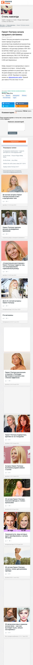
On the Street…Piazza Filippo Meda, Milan (13, 156)
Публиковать (12, 133)
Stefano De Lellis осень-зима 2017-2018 (14, 163)
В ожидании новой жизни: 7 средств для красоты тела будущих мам (13, 151)
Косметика (6, 97)
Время (8, 95)
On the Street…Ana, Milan (10, 160)
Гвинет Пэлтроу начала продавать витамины (14, 91)
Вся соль (2, 25)
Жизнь (24, 95)
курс (14, 97)
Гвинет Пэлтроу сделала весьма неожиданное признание (12, 229)
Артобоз (5, 205)
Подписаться (14, 141)
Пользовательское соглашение (12, 171)
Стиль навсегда (10, 16)
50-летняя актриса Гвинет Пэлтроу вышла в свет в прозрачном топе (12, 196)
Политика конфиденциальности (12, 172)
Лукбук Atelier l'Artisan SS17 (11, 167)
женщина (16, 95)
